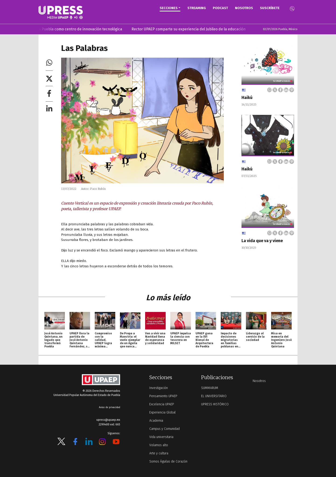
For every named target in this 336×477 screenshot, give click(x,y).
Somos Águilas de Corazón (168, 461)
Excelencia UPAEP (161, 404)
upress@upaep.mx (108, 419)
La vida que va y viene (262, 240)
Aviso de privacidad (109, 407)
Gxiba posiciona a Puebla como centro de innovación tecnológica (69, 29)
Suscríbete (270, 8)
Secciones (169, 8)
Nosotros (244, 8)
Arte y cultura (158, 453)
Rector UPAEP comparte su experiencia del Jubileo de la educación (191, 29)
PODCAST (220, 8)
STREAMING (196, 8)
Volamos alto (158, 445)
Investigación (158, 388)
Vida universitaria (161, 437)
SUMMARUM (209, 388)
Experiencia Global (162, 412)
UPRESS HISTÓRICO (215, 404)
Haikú (247, 97)
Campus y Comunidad (164, 429)
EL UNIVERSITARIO (214, 396)
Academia (156, 421)
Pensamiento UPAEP (163, 396)
